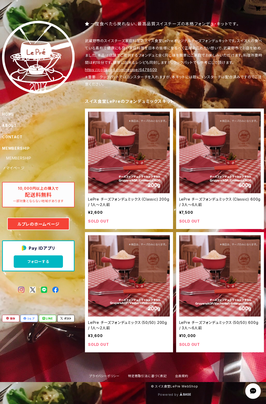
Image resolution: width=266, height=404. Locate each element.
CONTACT (12, 137)
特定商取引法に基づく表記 (147, 376)
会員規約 (181, 376)
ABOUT (9, 125)
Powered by (174, 395)
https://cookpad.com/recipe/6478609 (121, 69)
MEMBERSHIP (18, 158)
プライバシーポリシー (104, 376)
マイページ (15, 168)
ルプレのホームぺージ (38, 224)
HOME (8, 114)
